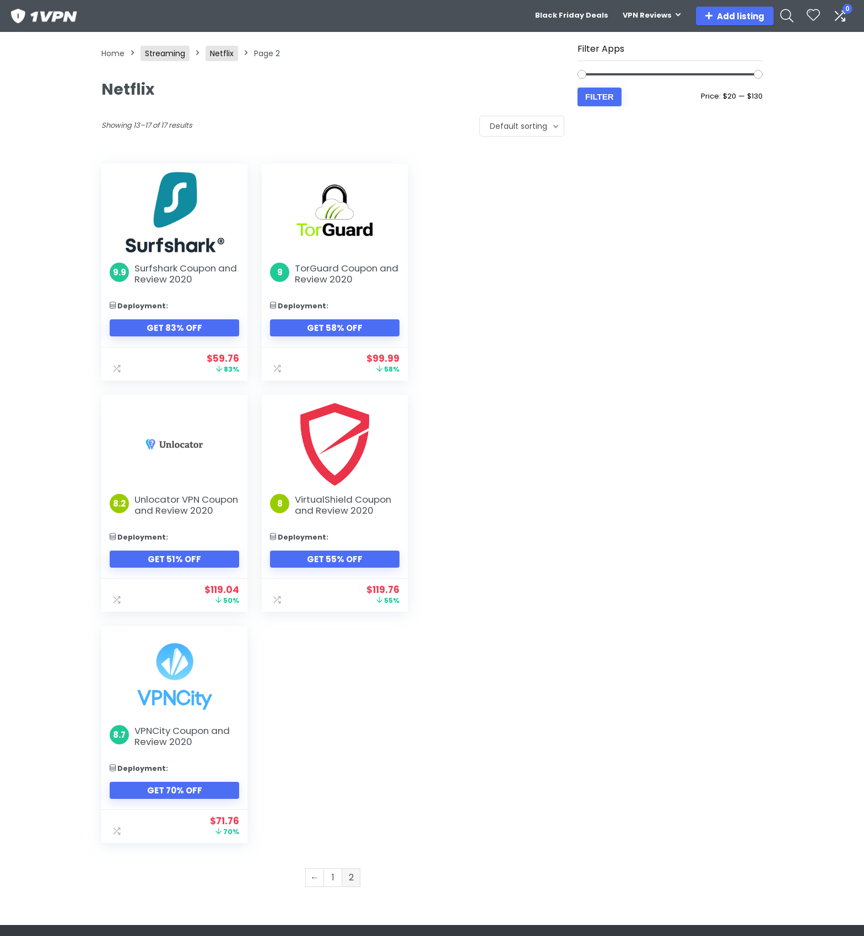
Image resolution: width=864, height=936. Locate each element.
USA (562, 760)
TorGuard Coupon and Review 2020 (335, 274)
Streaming (165, 53)
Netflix (222, 53)
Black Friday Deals (571, 15)
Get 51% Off (492, 339)
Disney (341, 775)
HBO (336, 806)
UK (560, 791)
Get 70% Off (332, 570)
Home (113, 53)
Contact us (684, 760)
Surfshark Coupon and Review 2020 (185, 274)
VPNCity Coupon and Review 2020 (341, 516)
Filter (599, 96)
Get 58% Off (332, 328)
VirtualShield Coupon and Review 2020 (182, 516)
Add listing (734, 16)
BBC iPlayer (349, 822)
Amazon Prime (356, 791)
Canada (570, 775)
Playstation (457, 775)
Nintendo (453, 760)
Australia (571, 806)
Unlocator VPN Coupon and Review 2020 (498, 279)
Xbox (445, 791)
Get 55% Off (174, 570)
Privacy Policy (689, 791)
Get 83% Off (174, 328)
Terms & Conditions (701, 775)
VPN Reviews (647, 15)
